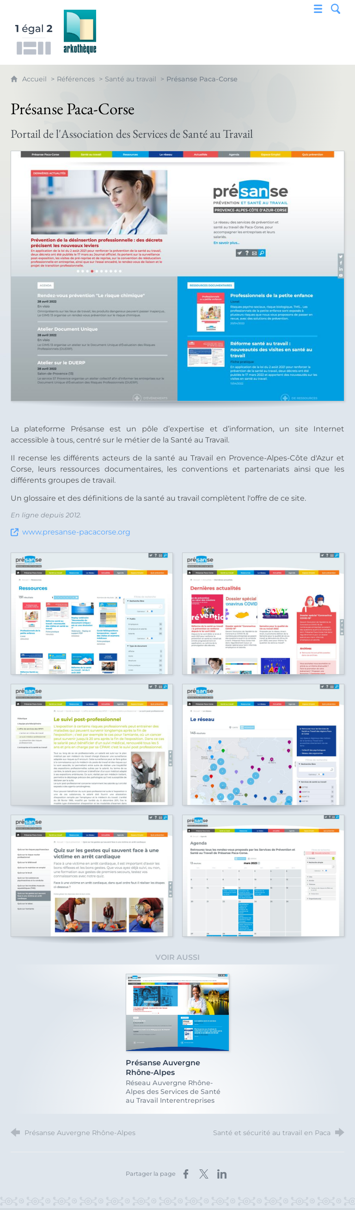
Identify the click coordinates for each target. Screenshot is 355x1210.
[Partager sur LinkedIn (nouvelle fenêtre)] (222, 1174)
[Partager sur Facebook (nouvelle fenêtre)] (186, 1174)
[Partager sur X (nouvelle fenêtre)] (204, 1174)
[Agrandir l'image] (177, 276)
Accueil (35, 79)
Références (76, 79)
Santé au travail (130, 79)
